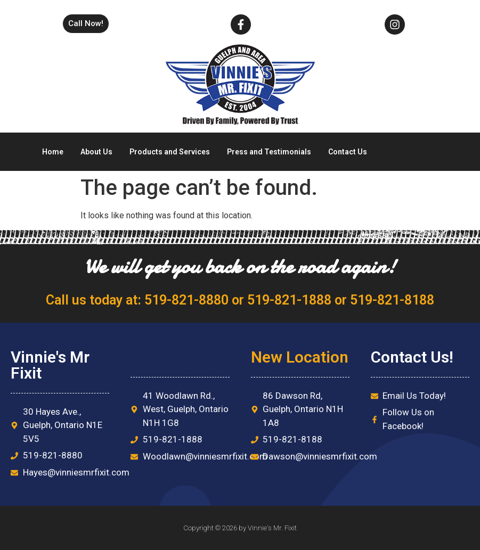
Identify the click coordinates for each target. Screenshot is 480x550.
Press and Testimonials (269, 151)
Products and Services (169, 151)
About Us (96, 151)
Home (52, 151)
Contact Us (347, 151)
